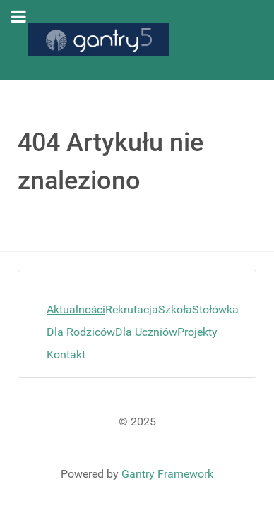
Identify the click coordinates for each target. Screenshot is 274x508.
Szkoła (175, 309)
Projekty (197, 332)
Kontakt (66, 354)
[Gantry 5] (98, 39)
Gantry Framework (167, 473)
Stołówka (215, 309)
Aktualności (76, 309)
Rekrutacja (131, 309)
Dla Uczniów (146, 332)
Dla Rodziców (81, 332)
